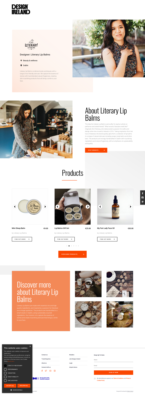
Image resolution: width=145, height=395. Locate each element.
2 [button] (69, 245)
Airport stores (73, 367)
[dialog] (17, 368)
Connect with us (46, 367)
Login (70, 363)
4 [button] (73, 245)
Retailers (71, 355)
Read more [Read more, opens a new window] (11, 361)
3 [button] (71, 245)
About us (44, 363)
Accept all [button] (10, 386)
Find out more (20, 239)
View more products (69, 254)
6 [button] (78, 245)
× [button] (30, 346)
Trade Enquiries (46, 359)
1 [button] (66, 245)
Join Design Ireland (74, 359)
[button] (58, 207)
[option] (30, 213)
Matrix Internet (130, 391)
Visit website (93, 150)
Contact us (45, 355)
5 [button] (76, 245)
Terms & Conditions (118, 378)
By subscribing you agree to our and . (114, 379)
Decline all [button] (24, 385)
